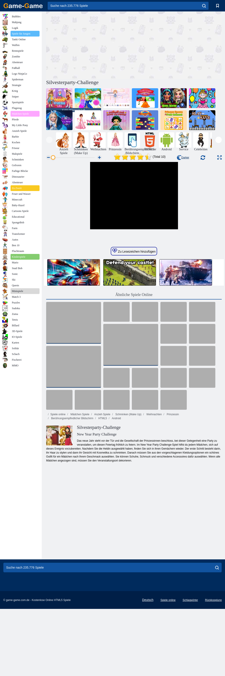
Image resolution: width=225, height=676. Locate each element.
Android (116, 485)
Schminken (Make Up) (128, 481)
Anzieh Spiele (102, 481)
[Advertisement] (90, 44)
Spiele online (57, 481)
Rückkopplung (213, 667)
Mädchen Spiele (79, 481)
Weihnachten (154, 481)
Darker (183, 157)
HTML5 (102, 485)
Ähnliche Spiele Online (133, 362)
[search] (204, 6)
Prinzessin (172, 481)
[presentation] (49, 140)
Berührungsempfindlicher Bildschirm (71, 485)
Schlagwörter (190, 667)
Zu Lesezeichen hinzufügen (134, 318)
